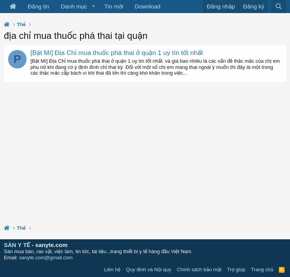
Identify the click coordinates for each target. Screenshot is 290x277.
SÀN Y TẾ (17, 245)
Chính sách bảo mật (199, 269)
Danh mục (74, 6)
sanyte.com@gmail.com (46, 257)
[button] (93, 6)
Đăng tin (38, 6)
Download (148, 6)
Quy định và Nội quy (148, 269)
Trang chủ (262, 269)
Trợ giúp (236, 269)
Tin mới (113, 6)
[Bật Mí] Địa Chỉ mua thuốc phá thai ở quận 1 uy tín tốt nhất (116, 53)
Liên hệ (112, 269)
